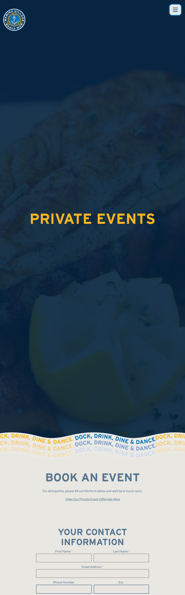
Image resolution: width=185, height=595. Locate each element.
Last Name (121, 516)
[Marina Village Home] (14, 19)
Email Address (93, 531)
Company (92, 563)
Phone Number (64, 547)
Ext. (121, 547)
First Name (64, 516)
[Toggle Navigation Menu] (175, 10)
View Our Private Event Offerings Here (92, 464)
